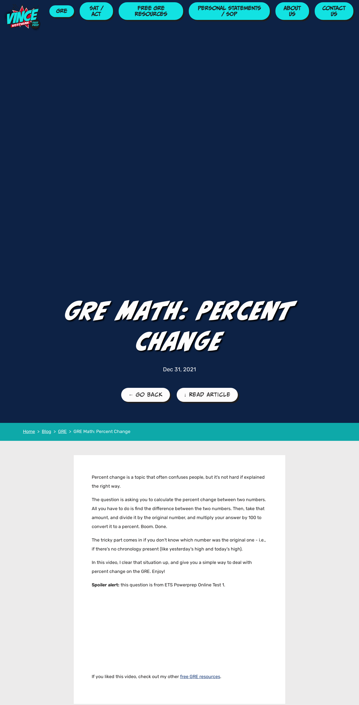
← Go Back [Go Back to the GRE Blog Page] (145, 394)
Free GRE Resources (151, 11)
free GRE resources (200, 677)
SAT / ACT (96, 11)
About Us (292, 11)
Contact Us (334, 11)
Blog (46, 432)
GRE (61, 11)
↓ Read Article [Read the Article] (207, 394)
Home (29, 432)
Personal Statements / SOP (229, 11)
